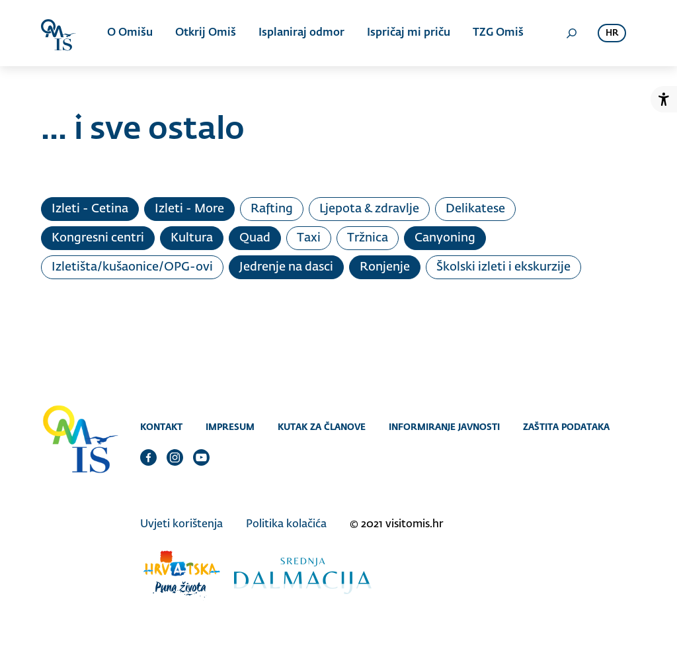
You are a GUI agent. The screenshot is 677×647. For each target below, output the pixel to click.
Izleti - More (189, 209)
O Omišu (130, 33)
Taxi (309, 238)
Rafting (272, 209)
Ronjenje (385, 267)
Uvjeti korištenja (181, 524)
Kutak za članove (322, 427)
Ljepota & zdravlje (369, 209)
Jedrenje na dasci (286, 267)
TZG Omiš (498, 33)
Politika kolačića (286, 524)
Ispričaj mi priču (408, 33)
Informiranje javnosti (444, 427)
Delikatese (475, 209)
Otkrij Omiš (205, 33)
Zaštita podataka (566, 427)
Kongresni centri (98, 238)
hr (612, 33)
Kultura (192, 238)
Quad (254, 238)
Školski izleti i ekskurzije (503, 267)
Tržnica (367, 238)
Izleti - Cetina (90, 209)
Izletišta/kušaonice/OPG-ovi (132, 267)
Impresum (230, 427)
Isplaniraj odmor (301, 33)
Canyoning (445, 238)
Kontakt (161, 427)
